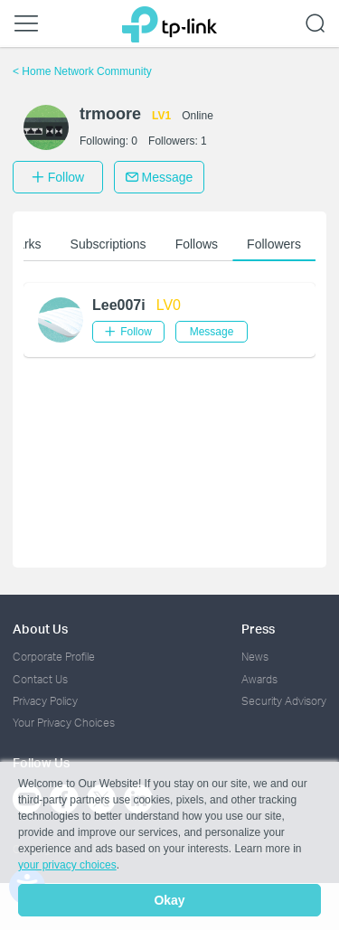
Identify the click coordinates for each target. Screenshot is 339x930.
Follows (196, 244)
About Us (40, 628)
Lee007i (119, 305)
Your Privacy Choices (64, 722)
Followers (274, 244)
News (254, 656)
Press (258, 628)
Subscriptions (108, 244)
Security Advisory (283, 701)
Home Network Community (82, 71)
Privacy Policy (45, 701)
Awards (259, 679)
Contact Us (40, 679)
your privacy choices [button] (67, 865)
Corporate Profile (54, 656)
